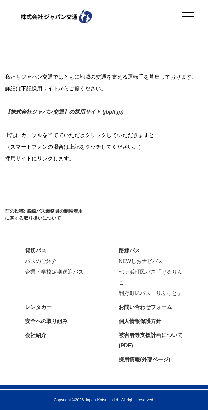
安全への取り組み (46, 321)
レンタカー (38, 307)
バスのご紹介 (41, 261)
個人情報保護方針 (140, 321)
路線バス (129, 250)
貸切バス (35, 250)
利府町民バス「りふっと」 (151, 293)
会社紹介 (35, 335)
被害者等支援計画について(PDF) (151, 340)
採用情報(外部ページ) (144, 359)
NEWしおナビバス (141, 261)
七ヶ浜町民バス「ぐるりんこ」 (151, 277)
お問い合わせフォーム (145, 307)
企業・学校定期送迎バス (54, 272)
